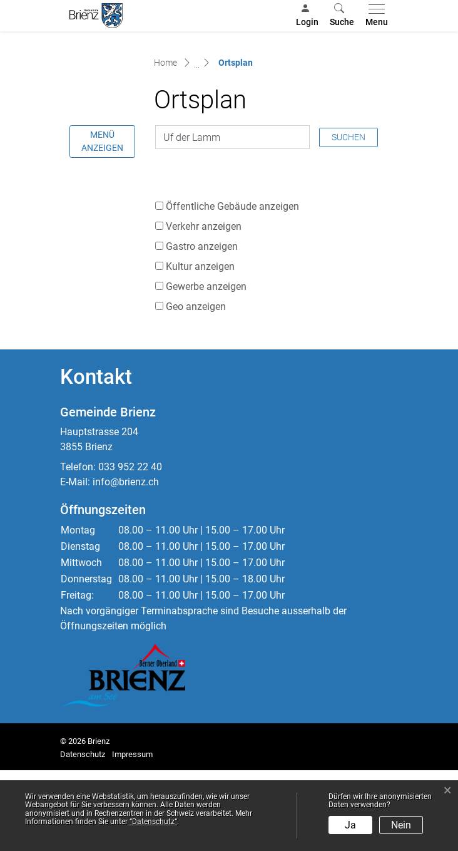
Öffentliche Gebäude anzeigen (232, 287)
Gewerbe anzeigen (206, 367)
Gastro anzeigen (202, 327)
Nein (401, 825)
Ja (350, 825)
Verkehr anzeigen (204, 307)
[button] (342, 15)
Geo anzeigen (196, 387)
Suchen (348, 217)
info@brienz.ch (126, 562)
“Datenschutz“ (153, 821)
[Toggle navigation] (374, 15)
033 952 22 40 (130, 547)
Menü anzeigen (102, 222)
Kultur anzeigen (200, 347)
